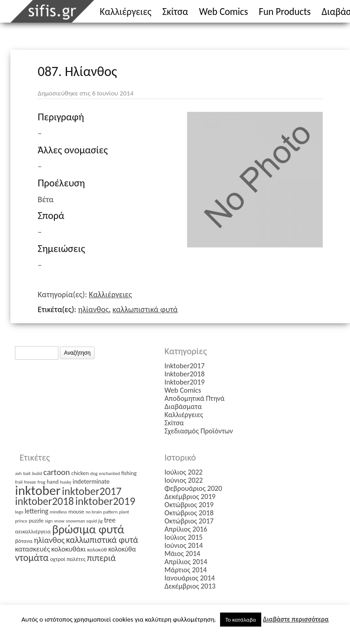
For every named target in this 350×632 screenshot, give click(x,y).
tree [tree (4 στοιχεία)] (109, 520)
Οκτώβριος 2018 (189, 512)
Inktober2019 (184, 382)
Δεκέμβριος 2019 (190, 496)
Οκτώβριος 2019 (189, 504)
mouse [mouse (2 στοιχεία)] (76, 511)
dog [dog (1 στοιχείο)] (93, 473)
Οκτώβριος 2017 (189, 521)
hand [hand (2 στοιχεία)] (52, 481)
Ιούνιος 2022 (183, 480)
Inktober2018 (184, 374)
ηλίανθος (93, 309)
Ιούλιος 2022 (183, 472)
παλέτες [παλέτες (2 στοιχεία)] (76, 559)
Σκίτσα (175, 11)
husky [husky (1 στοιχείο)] (65, 482)
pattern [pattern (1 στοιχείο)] (110, 512)
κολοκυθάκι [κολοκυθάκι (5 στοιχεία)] (68, 549)
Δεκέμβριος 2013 (190, 586)
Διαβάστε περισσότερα (296, 619)
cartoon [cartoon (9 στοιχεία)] (56, 472)
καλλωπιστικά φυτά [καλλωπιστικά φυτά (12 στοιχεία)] (102, 539)
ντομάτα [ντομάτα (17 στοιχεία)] (31, 557)
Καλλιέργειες (125, 11)
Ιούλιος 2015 (183, 537)
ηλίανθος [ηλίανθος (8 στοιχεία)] (49, 540)
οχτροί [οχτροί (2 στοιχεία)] (57, 559)
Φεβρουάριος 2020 (193, 488)
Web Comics (223, 11)
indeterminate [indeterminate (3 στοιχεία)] (91, 481)
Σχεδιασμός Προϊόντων (198, 431)
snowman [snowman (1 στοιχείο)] (75, 521)
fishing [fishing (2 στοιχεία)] (129, 473)
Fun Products (285, 11)
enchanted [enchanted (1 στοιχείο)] (109, 473)
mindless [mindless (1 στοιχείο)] (58, 512)
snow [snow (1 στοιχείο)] (59, 521)
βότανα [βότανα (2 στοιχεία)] (23, 540)
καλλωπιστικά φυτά (145, 309)
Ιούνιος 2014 (183, 545)
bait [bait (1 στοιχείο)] (27, 473)
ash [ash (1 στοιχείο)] (18, 473)
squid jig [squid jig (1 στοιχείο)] (94, 521)
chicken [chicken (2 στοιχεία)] (80, 473)
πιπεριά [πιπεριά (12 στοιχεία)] (101, 557)
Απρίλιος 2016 (185, 529)
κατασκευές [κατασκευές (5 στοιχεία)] (32, 549)
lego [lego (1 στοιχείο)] (19, 512)
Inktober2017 (184, 365)
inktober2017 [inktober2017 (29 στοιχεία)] (92, 491)
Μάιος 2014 (182, 553)
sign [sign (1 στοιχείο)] (49, 521)
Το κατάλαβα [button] (240, 619)
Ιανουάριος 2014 (189, 578)
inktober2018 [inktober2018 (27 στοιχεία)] (44, 501)
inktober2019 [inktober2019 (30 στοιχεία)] (105, 501)
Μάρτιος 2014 (185, 569)
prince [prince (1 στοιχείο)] (21, 521)
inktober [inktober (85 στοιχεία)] (38, 490)
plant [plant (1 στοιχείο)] (124, 512)
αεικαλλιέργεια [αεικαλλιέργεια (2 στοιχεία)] (33, 531)
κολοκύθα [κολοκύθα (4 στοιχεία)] (122, 549)
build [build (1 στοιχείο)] (37, 473)
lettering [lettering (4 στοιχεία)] (36, 511)
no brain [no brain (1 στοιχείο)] (94, 512)
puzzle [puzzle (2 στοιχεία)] (36, 520)
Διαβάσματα (182, 406)
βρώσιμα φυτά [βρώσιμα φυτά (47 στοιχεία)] (88, 529)
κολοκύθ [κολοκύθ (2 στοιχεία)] (97, 549)
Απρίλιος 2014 (185, 561)
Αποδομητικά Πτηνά (194, 398)
